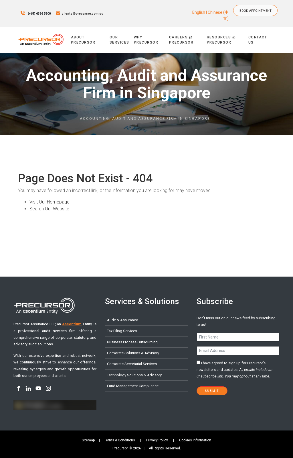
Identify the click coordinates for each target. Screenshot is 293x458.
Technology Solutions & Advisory (134, 375)
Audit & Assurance (122, 320)
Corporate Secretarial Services (132, 364)
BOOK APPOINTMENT (258, 7)
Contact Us (257, 39)
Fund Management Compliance (133, 386)
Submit (212, 390)
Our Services (119, 39)
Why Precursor (146, 39)
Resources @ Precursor (221, 39)
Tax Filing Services (122, 331)
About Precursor (83, 39)
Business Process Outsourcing (132, 342)
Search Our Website (49, 209)
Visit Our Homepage (49, 202)
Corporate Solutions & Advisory (133, 353)
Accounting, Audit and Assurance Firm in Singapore (145, 118)
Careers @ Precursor (181, 39)
